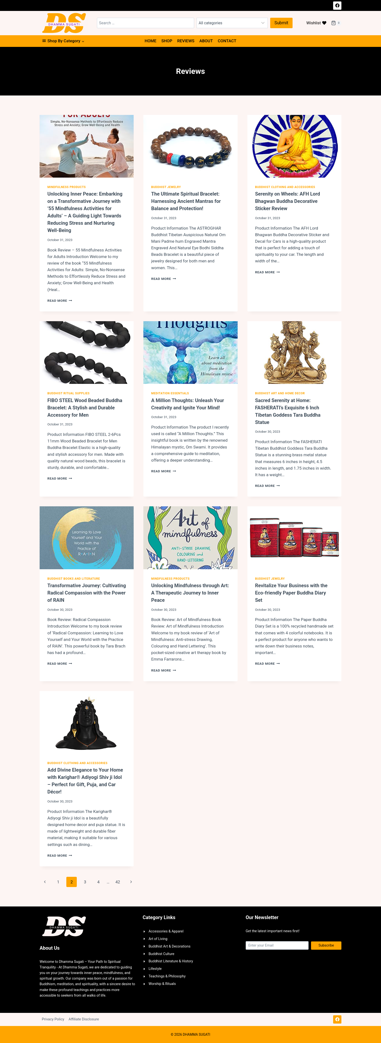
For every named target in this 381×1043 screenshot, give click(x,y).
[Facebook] (337, 5)
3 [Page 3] (85, 881)
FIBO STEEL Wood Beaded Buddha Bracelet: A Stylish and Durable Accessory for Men (84, 407)
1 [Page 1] (58, 881)
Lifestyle (155, 969)
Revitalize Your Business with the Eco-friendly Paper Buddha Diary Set (291, 593)
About (206, 40)
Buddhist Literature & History (170, 961)
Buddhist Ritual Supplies (68, 393)
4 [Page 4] (98, 881)
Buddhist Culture (161, 954)
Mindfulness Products (66, 187)
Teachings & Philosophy (167, 976)
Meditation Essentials (170, 393)
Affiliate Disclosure (84, 1019)
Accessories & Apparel (165, 931)
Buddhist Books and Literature (73, 578)
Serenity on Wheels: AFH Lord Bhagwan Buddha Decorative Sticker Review (287, 201)
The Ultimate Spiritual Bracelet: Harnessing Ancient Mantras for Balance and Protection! (186, 201)
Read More (59, 300)
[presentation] (87, 146)
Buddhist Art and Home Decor (280, 393)
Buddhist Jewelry (166, 187)
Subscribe (326, 945)
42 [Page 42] (117, 881)
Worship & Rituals (162, 984)
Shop (166, 40)
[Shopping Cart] (336, 23)
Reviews (185, 40)
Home (150, 40)
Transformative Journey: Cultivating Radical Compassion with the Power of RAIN (86, 593)
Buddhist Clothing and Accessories (285, 187)
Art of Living (157, 939)
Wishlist (316, 22)
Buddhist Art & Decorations (169, 946)
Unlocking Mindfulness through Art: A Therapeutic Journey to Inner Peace (190, 593)
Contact (227, 40)
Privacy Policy (53, 1019)
